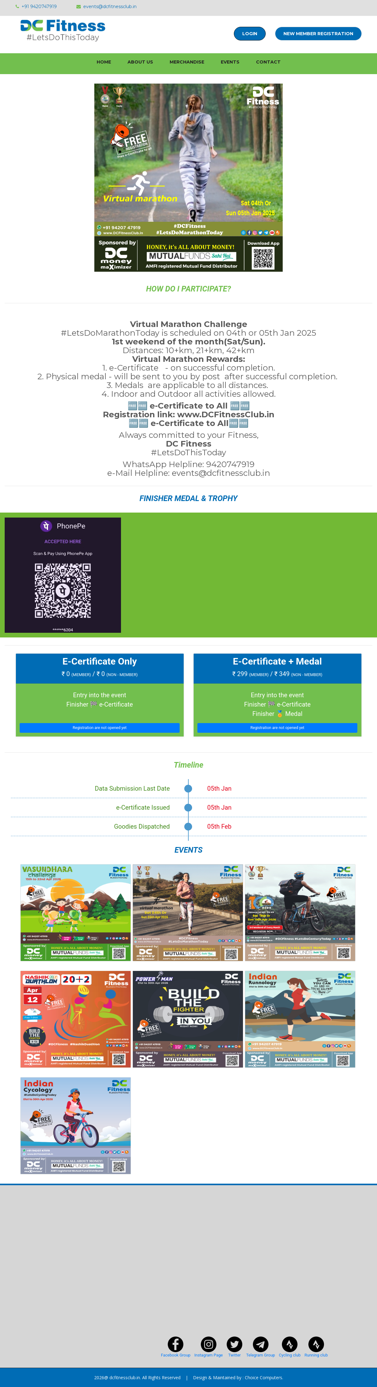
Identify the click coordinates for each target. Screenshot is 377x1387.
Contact (268, 62)
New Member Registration (318, 33)
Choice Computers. (264, 1377)
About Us (140, 62)
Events (230, 62)
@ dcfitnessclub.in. (122, 1377)
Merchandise (187, 62)
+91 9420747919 (36, 6)
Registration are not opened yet (100, 727)
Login (249, 33)
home (104, 62)
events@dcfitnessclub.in (106, 6)
